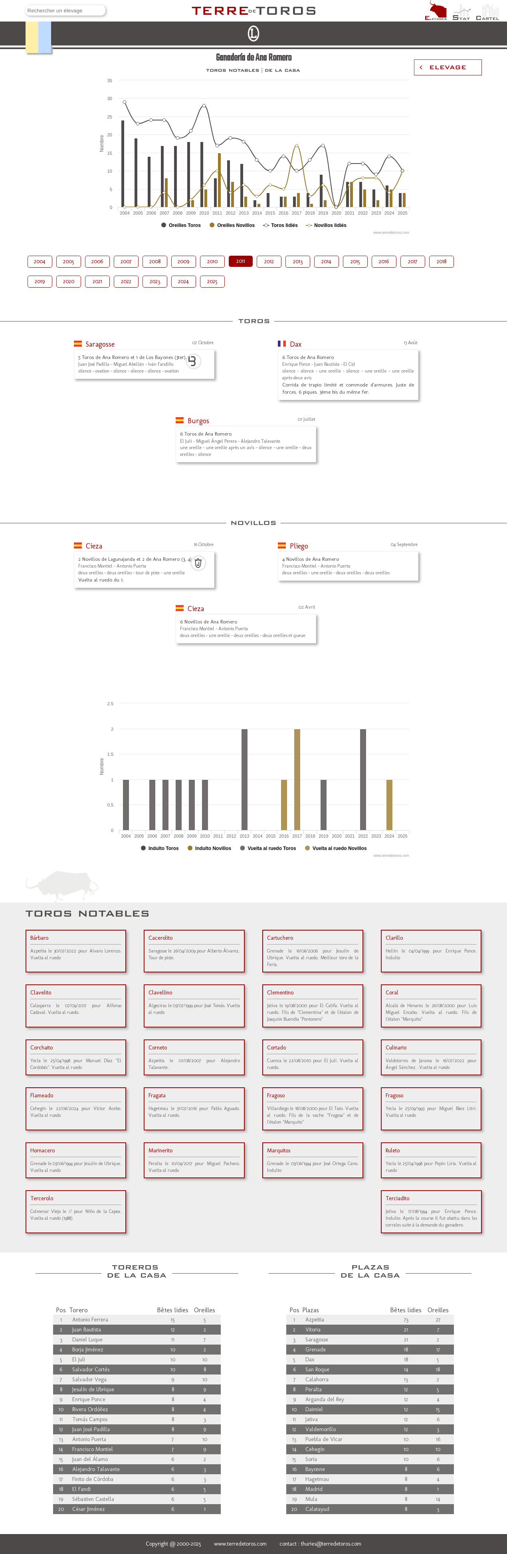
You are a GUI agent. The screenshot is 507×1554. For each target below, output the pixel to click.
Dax (295, 344)
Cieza (94, 546)
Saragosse (100, 344)
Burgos (198, 420)
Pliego (299, 546)
